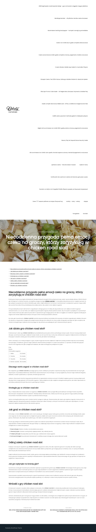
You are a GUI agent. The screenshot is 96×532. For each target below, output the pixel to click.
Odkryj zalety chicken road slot (18, 281)
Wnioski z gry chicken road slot (18, 285)
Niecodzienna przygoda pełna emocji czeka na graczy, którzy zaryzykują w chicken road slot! (36, 269)
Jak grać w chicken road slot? (18, 278)
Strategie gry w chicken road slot (19, 276)
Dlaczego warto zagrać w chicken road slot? (22, 273)
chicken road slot (50, 301)
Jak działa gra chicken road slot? (19, 271)
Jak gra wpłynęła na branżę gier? (19, 283)
